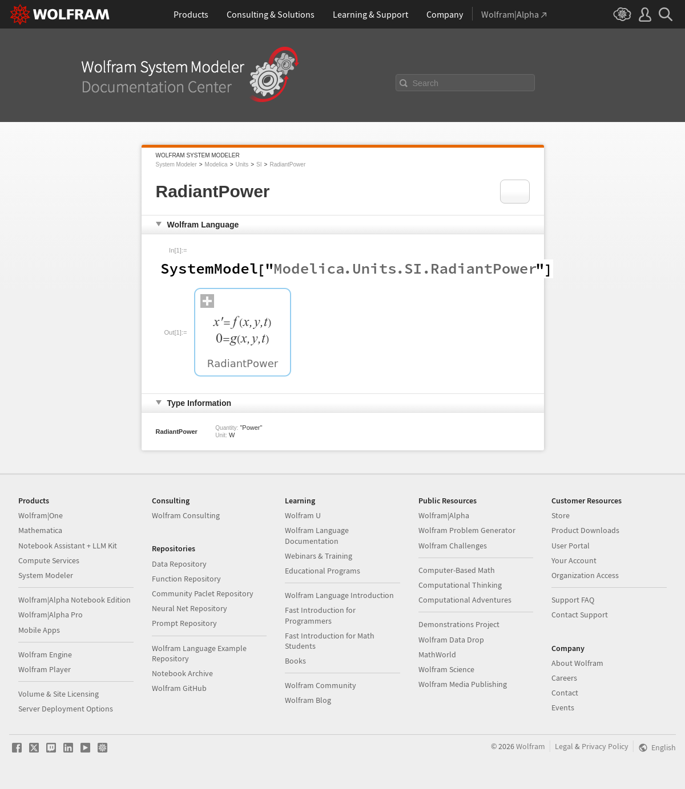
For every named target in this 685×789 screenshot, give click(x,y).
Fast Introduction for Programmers (320, 615)
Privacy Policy (605, 746)
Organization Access (585, 575)
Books (295, 661)
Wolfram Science (446, 669)
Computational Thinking (460, 585)
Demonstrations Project (458, 624)
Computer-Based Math (456, 570)
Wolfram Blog (308, 700)
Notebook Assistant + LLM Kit (67, 545)
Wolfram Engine (45, 654)
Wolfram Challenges (452, 545)
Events (562, 707)
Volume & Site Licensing (58, 694)
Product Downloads (585, 530)
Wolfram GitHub (179, 688)
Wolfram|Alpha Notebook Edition (74, 600)
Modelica (216, 164)
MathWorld (437, 654)
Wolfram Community (320, 685)
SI (258, 164)
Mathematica (40, 530)
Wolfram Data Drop (451, 640)
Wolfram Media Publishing (462, 684)
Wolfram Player (44, 669)
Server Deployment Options (65, 708)
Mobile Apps (39, 630)
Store (560, 515)
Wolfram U (303, 515)
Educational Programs (322, 571)
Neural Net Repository (189, 608)
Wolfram (530, 746)
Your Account (574, 560)
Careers (564, 678)
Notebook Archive (182, 673)
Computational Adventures (464, 600)
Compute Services (48, 560)
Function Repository (186, 579)
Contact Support (579, 614)
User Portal (570, 545)
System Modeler (176, 164)
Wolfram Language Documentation (317, 535)
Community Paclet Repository (202, 593)
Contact (564, 693)
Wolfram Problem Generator (466, 530)
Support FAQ (572, 600)
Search (426, 83)
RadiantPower (287, 164)
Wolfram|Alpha (443, 515)
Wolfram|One (40, 515)
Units (241, 164)
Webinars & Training (318, 556)
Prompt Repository (184, 623)
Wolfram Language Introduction (339, 595)
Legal (564, 746)
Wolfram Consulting (186, 515)
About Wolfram (577, 663)
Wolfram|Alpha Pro (50, 614)
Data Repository (179, 564)
